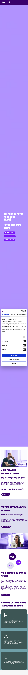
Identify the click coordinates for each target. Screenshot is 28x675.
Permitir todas (14, 355)
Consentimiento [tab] (5, 314)
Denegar (14, 363)
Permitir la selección (14, 359)
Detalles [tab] (13, 314)
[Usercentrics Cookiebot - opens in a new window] (20, 311)
